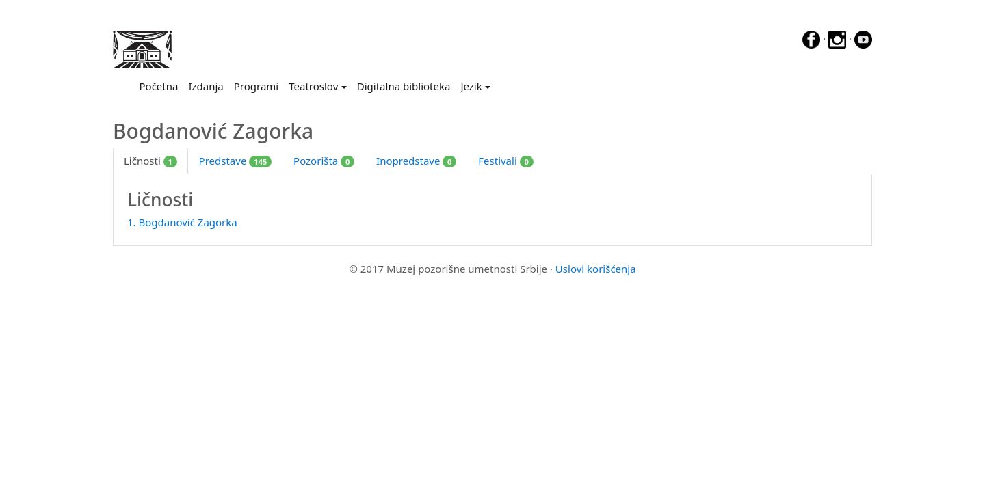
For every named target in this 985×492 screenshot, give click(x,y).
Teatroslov (313, 86)
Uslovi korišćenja (595, 268)
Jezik (471, 86)
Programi (256, 86)
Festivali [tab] (505, 160)
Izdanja (205, 86)
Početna (161, 85)
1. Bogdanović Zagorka (182, 222)
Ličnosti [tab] (150, 160)
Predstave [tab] (235, 160)
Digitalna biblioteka (404, 86)
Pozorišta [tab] (323, 160)
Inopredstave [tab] (416, 160)
